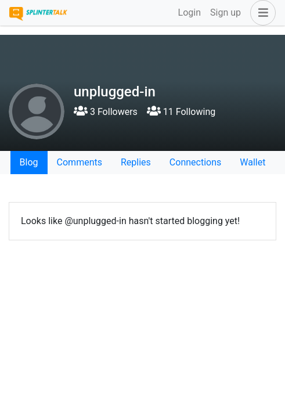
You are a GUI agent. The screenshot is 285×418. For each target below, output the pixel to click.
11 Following (181, 111)
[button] (261, 13)
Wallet (252, 162)
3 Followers (106, 111)
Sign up (225, 12)
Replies (136, 162)
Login (189, 12)
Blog (29, 162)
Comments (79, 162)
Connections (195, 162)
